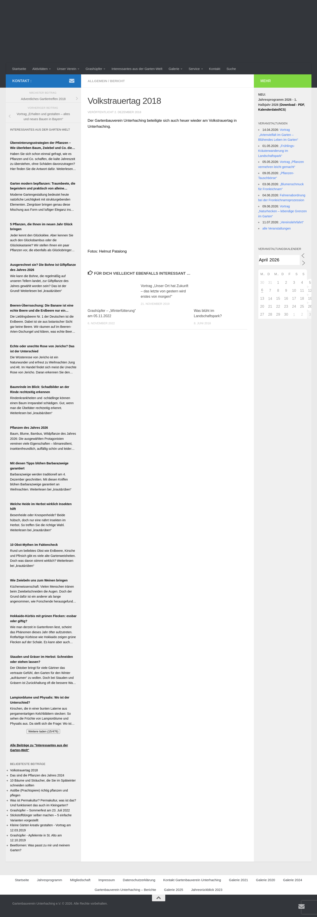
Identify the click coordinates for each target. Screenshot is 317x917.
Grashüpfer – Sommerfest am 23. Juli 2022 (40, 810)
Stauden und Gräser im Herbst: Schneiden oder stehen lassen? (41, 659)
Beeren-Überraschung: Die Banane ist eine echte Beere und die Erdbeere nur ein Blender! (42, 308)
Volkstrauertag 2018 (24, 770)
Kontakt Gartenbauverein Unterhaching (192, 880)
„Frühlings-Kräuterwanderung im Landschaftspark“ (276, 151)
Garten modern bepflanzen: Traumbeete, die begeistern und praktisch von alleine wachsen (42, 186)
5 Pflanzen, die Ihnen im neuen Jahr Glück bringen (41, 226)
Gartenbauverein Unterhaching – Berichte (125, 890)
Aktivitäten (40, 69)
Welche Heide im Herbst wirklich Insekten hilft (41, 506)
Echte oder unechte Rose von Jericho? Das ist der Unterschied (42, 348)
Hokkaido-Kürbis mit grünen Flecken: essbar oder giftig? (43, 618)
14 (270, 299)
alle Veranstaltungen (277, 228)
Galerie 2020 (265, 880)
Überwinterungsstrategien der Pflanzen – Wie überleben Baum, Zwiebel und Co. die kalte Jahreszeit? (41, 145)
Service (194, 69)
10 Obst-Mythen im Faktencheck (34, 544)
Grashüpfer (94, 69)
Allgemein (97, 81)
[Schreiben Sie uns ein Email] (71, 80)
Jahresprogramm (49, 880)
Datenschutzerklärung (139, 880)
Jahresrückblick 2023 (206, 890)
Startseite (19, 69)
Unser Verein (66, 69)
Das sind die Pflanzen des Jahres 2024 (37, 775)
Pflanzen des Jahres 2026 (29, 427)
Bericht (117, 81)
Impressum (106, 880)
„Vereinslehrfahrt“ (292, 222)
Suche (231, 69)
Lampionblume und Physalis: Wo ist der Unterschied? (40, 700)
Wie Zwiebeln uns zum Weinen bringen (39, 580)
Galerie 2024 (292, 880)
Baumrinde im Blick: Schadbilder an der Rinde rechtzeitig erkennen (39, 389)
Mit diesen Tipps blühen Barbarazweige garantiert (39, 465)
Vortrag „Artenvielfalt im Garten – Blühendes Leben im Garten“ (278, 134)
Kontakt (214, 69)
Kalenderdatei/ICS (271, 109)
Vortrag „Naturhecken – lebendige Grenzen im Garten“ (282, 211)
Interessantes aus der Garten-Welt (136, 69)
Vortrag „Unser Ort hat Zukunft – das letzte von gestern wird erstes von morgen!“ (164, 291)
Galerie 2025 (173, 890)
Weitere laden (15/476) (43, 731)
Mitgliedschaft (80, 880)
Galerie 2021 (238, 880)
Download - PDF (292, 104)
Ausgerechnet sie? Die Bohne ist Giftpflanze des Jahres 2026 (43, 267)
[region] (167, 186)
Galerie (174, 69)
